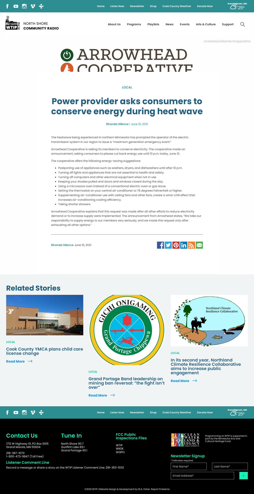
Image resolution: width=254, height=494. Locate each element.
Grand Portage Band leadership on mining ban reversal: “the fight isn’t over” (127, 383)
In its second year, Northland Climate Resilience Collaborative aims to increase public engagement (206, 366)
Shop (153, 6)
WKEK (120, 449)
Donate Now (205, 6)
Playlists (153, 24)
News (170, 24)
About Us (114, 24)
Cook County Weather (176, 6)
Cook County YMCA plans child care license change (44, 351)
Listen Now (117, 6)
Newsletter (137, 6)
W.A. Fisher (144, 489)
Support (228, 24)
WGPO (120, 452)
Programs (134, 24)
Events (185, 24)
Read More (19, 361)
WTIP (119, 445)
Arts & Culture (206, 24)
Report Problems (160, 489)
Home (101, 6)
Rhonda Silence (117, 124)
